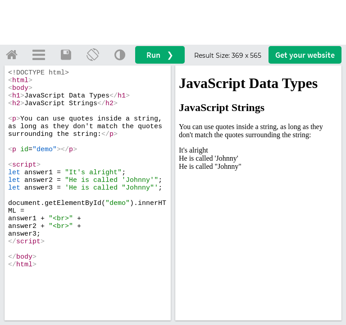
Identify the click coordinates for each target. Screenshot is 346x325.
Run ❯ (159, 55)
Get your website (305, 55)
